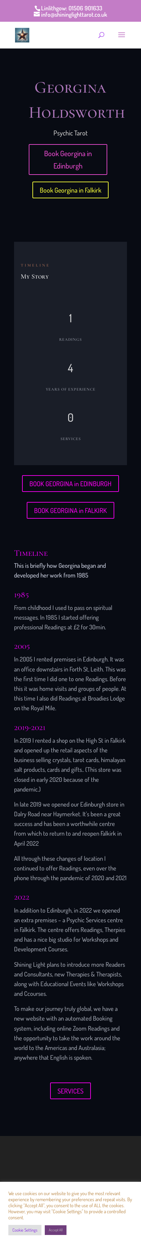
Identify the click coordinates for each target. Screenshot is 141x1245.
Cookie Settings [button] (24, 1230)
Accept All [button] (55, 1230)
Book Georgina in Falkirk (70, 190)
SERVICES (70, 1090)
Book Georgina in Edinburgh (68, 159)
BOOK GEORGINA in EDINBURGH (70, 483)
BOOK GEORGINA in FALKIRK (70, 510)
